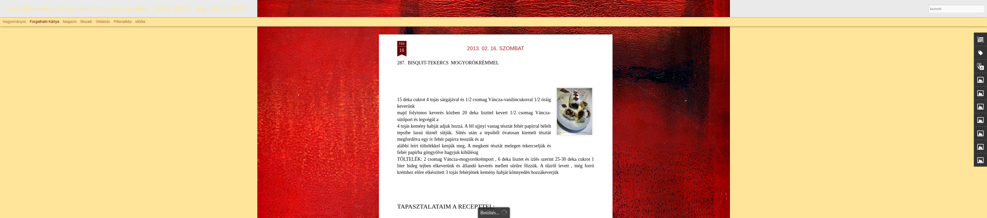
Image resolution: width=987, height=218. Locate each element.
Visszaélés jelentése (606, 215)
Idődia (140, 21)
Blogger (586, 215)
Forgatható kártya (44, 21)
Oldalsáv (103, 21)
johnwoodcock (556, 215)
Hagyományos (14, 21)
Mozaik (86, 21)
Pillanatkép (123, 21)
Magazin (70, 21)
